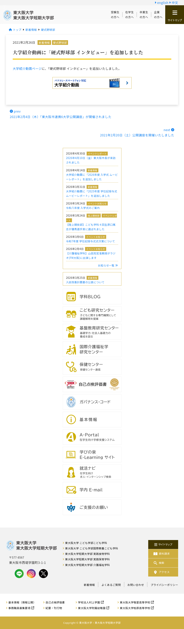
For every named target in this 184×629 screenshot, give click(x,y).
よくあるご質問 (111, 585)
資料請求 (161, 554)
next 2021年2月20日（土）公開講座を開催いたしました (137, 132)
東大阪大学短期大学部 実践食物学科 (87, 554)
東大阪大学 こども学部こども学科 (86, 543)
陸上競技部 (94, 215)
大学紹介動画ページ (27, 68)
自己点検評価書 (55, 602)
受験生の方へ (115, 14)
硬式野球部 (60, 42)
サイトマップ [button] (175, 16)
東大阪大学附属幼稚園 (92, 608)
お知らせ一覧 (108, 265)
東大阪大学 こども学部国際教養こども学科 (91, 548)
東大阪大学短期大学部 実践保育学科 (87, 559)
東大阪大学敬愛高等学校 (135, 602)
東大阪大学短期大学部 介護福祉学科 (87, 565)
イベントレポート (97, 153)
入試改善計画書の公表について (85, 282)
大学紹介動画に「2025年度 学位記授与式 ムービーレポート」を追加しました (91, 193)
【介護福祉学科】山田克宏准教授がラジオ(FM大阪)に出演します (91, 255)
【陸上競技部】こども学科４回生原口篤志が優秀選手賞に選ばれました (91, 227)
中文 (173, 2)
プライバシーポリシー (164, 585)
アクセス (161, 572)
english (161, 2)
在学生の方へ (129, 14)
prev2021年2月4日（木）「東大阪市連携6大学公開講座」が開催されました (60, 114)
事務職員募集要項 (19, 608)
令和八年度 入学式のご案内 (83, 208)
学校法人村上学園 (89, 602)
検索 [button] (158, 563)
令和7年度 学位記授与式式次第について (90, 241)
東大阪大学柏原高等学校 (135, 608)
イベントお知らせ (97, 203)
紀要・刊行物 (54, 608)
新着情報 (44, 42)
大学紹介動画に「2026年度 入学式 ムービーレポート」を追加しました (92, 177)
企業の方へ (158, 14)
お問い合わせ (135, 585)
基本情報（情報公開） (22, 602)
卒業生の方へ (144, 14)
